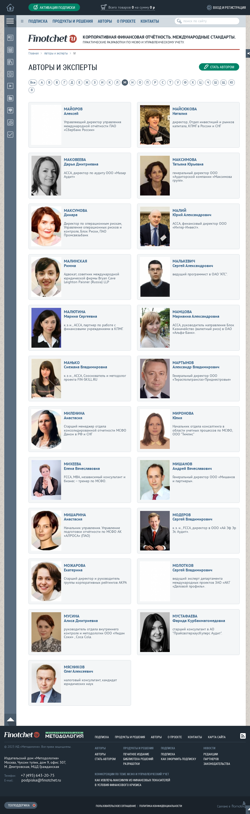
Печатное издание (136, 754)
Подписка (38, 21)
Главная (33, 53)
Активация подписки (54, 7)
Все (32, 83)
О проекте (126, 21)
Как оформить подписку (178, 759)
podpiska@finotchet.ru (41, 780)
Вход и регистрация (229, 7)
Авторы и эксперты (56, 53)
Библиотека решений (138, 759)
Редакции (210, 754)
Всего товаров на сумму (131, 8)
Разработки (131, 764)
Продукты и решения (73, 21)
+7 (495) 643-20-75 (38, 775)
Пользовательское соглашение (116, 806)
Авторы (105, 21)
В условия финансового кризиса (118, 785)
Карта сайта (217, 737)
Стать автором (219, 67)
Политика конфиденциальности (160, 806)
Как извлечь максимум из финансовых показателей (132, 780)
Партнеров (211, 759)
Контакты (150, 21)
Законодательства (216, 764)
